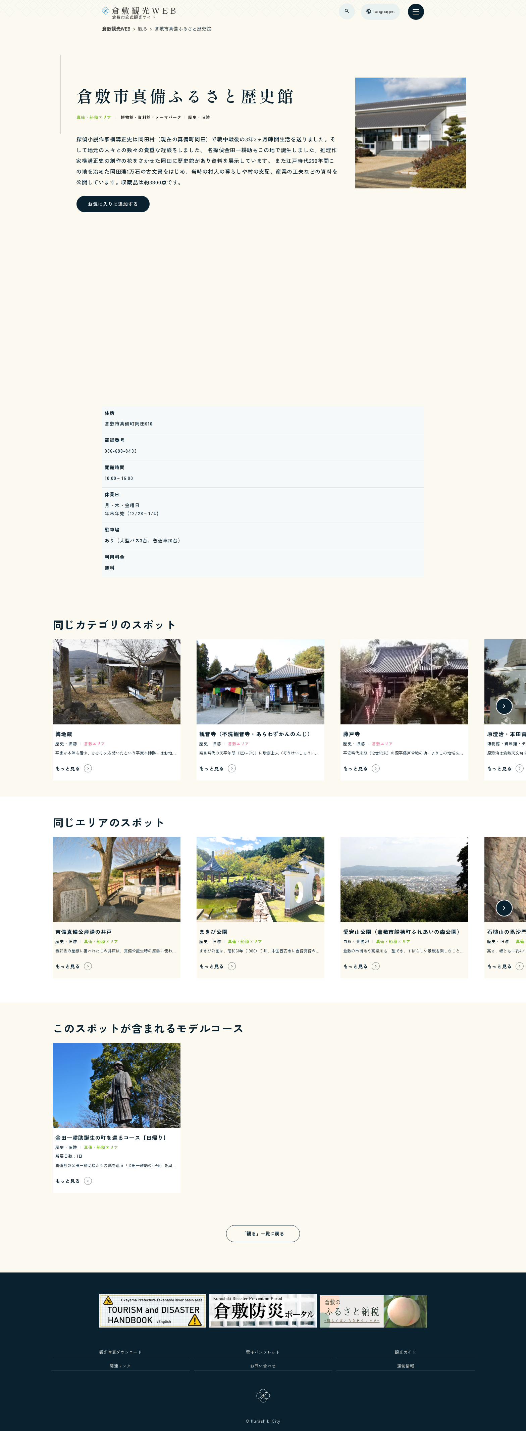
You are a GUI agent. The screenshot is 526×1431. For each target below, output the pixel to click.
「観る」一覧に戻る (263, 1233)
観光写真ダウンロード (120, 1352)
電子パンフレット (263, 1352)
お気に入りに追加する (113, 203)
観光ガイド (405, 1352)
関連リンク (120, 1366)
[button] (504, 706)
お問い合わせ (263, 1366)
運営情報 (405, 1366)
